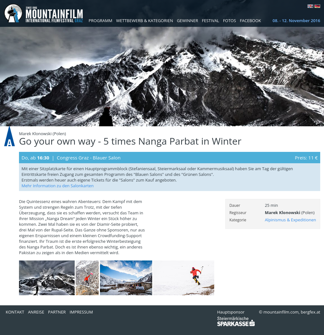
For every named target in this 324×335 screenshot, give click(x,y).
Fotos (229, 20)
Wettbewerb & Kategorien (144, 20)
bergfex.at (310, 312)
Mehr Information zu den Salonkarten (58, 185)
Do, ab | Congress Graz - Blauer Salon (71, 157)
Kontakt (15, 312)
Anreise (36, 312)
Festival (210, 20)
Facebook (250, 20)
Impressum (81, 312)
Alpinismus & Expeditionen (290, 220)
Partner (57, 312)
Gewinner (187, 20)
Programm (100, 20)
